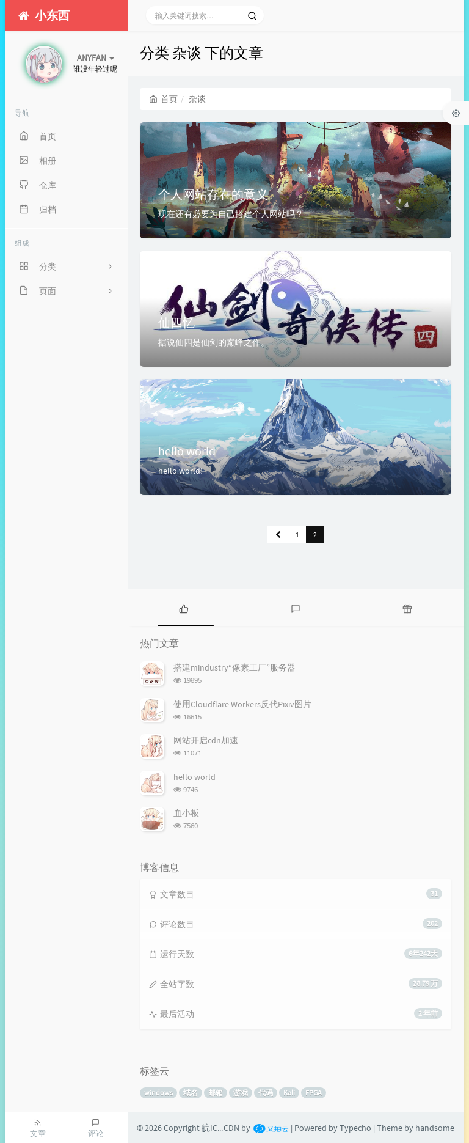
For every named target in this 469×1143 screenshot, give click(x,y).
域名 (190, 1092)
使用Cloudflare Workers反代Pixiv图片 (242, 704)
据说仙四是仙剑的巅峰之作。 (213, 342)
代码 (265, 1092)
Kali (289, 1092)
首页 (163, 99)
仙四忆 (176, 322)
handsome (434, 1127)
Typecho (355, 1127)
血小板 (186, 812)
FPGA (313, 1092)
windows (158, 1092)
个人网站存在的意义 (213, 194)
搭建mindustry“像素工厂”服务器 (234, 667)
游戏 (240, 1092)
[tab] (183, 607)
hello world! (180, 470)
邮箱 (215, 1092)
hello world (187, 450)
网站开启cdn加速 (205, 740)
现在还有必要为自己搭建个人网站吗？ (231, 213)
